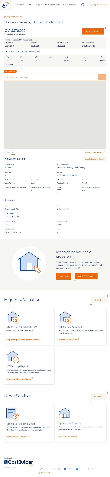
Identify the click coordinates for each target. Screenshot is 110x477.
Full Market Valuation (68, 339)
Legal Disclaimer (43, 469)
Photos (7, 152)
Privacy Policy (56, 469)
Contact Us (73, 5)
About (30, 5)
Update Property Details (94, 159)
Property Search (44, 473)
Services (20, 5)
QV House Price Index (52, 5)
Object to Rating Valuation (18, 436)
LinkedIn (80, 469)
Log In (89, 5)
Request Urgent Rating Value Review (22, 339)
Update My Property (68, 436)
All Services (98, 300)
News (64, 5)
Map (13, 152)
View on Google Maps (95, 152)
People (39, 5)
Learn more (63, 276)
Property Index (92, 469)
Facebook (68, 469)
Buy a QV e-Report (93, 31)
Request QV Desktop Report (18, 379)
